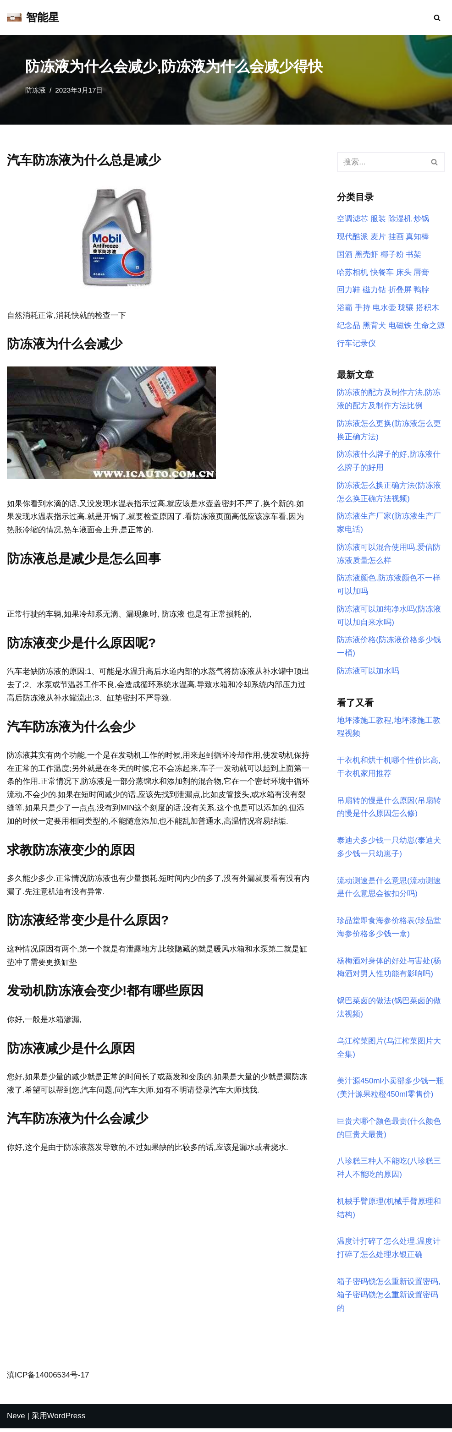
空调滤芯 (352, 219)
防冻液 (35, 90)
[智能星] (33, 17)
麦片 (378, 236)
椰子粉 (392, 254)
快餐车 (382, 272)
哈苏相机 (352, 272)
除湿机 (400, 219)
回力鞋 (348, 290)
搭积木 (427, 308)
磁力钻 (374, 290)
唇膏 (421, 272)
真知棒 (417, 236)
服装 (378, 219)
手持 (362, 308)
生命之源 (429, 326)
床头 (404, 272)
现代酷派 (352, 236)
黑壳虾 (366, 254)
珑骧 (405, 308)
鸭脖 (421, 290)
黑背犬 (374, 326)
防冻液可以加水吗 (368, 672)
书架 (413, 254)
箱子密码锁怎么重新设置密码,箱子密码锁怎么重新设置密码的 (389, 1298)
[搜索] (437, 17)
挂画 (396, 236)
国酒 (345, 254)
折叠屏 (400, 290)
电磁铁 (400, 326)
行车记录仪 (356, 343)
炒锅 (421, 219)
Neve (16, 1419)
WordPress (66, 1419)
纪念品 (348, 326)
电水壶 (384, 308)
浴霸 (345, 308)
